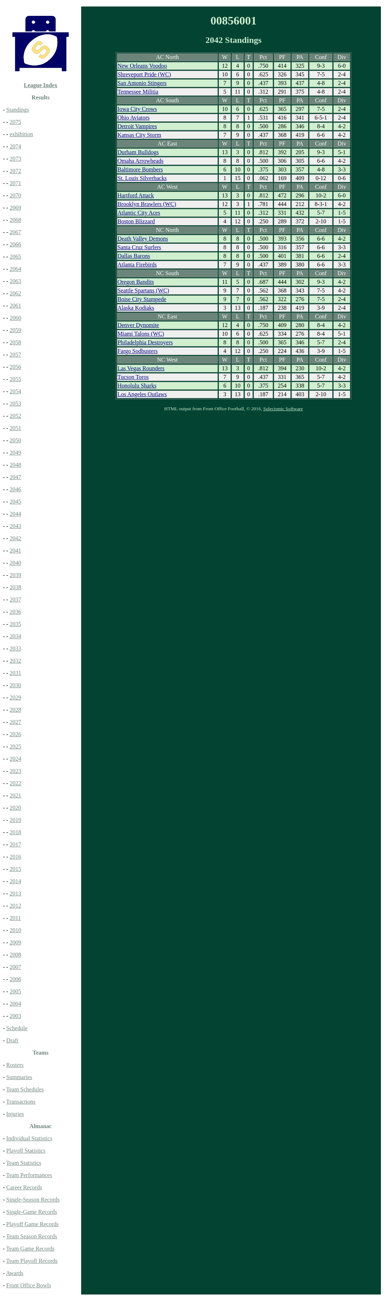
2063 (15, 281)
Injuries (15, 1114)
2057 (15, 355)
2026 (15, 734)
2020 (15, 808)
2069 (15, 208)
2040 (15, 563)
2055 (15, 379)
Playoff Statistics (25, 1151)
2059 (15, 330)
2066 (15, 244)
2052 (15, 416)
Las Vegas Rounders (141, 368)
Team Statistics (23, 1163)
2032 (15, 661)
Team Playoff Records (32, 1261)
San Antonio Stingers (142, 83)
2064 (15, 269)
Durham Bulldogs (138, 152)
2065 (15, 257)
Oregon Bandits (136, 282)
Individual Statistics (29, 1138)
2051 (15, 428)
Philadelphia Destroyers (145, 342)
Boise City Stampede (142, 299)
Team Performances (29, 1175)
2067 (15, 232)
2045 (15, 502)
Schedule (16, 1028)
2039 (15, 575)
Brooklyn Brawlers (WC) (147, 204)
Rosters (14, 1065)
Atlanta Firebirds (137, 264)
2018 (15, 832)
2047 (15, 477)
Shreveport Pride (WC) (144, 74)
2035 (15, 624)
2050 (15, 440)
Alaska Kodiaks (136, 308)
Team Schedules (25, 1089)
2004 (15, 1004)
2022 (15, 783)
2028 (15, 710)
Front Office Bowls (28, 1285)
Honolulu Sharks (137, 386)
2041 (15, 550)
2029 (15, 697)
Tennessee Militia (138, 92)
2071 (15, 183)
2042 (15, 538)
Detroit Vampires (137, 126)
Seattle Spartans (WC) (143, 290)
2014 (15, 881)
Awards (14, 1273)
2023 (15, 771)
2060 (15, 318)
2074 (15, 146)
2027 (15, 722)
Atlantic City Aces (139, 213)
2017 (15, 844)
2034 (15, 636)
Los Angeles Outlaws (142, 394)
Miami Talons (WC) (141, 334)
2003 (15, 1016)
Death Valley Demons (143, 239)
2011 (15, 918)
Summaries (19, 1077)
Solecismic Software (283, 408)
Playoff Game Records (32, 1224)
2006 (15, 979)
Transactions (20, 1102)
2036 (15, 612)
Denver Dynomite (138, 325)
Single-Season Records (33, 1200)
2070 (15, 195)
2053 (15, 404)
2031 (15, 673)
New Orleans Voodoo (142, 66)
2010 (15, 930)
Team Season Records (31, 1236)
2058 (15, 342)
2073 (15, 159)
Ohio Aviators (134, 118)
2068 (15, 220)
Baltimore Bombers (140, 169)
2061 (15, 306)
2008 (15, 955)
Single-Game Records (31, 1212)
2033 (15, 648)
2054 (15, 391)
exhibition (21, 134)
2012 (15, 906)
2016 (15, 857)
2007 (15, 967)
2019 (15, 820)
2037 (15, 599)
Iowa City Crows (137, 109)
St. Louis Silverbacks (142, 178)
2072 (15, 171)
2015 (15, 869)
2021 (15, 795)
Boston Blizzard (136, 221)
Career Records (24, 1187)
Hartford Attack (136, 195)
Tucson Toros (133, 377)
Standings (17, 110)
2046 (15, 489)
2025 (15, 746)
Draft (12, 1040)
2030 (15, 685)
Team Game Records (30, 1249)
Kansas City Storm (139, 135)
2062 (15, 293)
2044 (15, 514)
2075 (15, 122)
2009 (15, 942)
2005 (15, 991)
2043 (15, 526)
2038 (15, 587)
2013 (15, 893)
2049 (15, 453)
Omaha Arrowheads (141, 161)
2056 (15, 367)
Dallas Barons (134, 256)
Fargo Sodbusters (138, 351)
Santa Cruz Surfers (139, 247)
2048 (15, 465)
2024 (15, 759)
